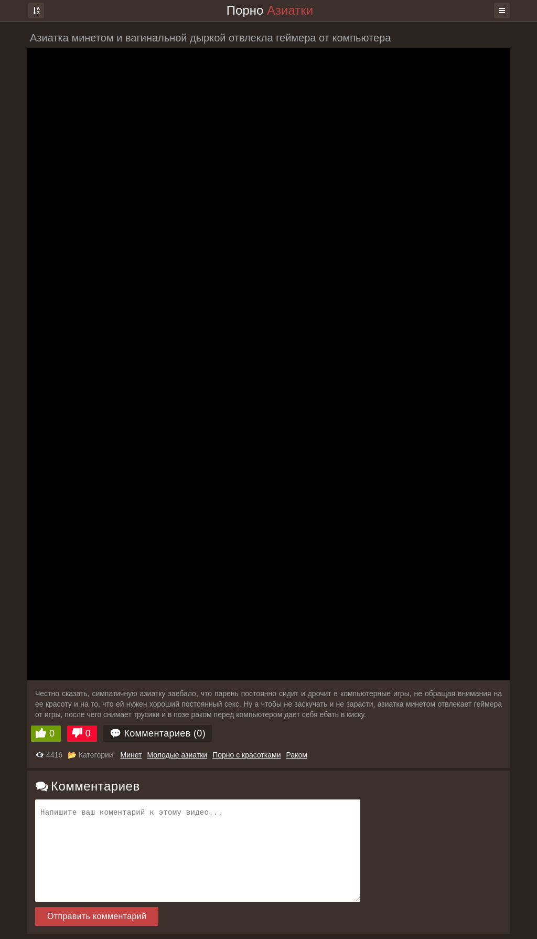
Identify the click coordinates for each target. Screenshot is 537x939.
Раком (296, 755)
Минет (131, 755)
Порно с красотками (246, 755)
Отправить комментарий (96, 916)
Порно (270, 10)
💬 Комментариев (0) (158, 733)
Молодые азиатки (177, 755)
